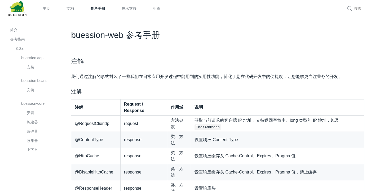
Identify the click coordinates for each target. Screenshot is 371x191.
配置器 (32, 161)
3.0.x (20, 51)
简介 (14, 32)
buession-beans (35, 83)
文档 (70, 8)
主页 (46, 8)
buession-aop (33, 60)
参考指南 (18, 42)
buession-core (33, 106)
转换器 (32, 180)
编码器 (32, 134)
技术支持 (129, 8)
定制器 (32, 171)
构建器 (32, 124)
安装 (31, 69)
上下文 (32, 152)
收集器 (32, 143)
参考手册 (97, 8)
